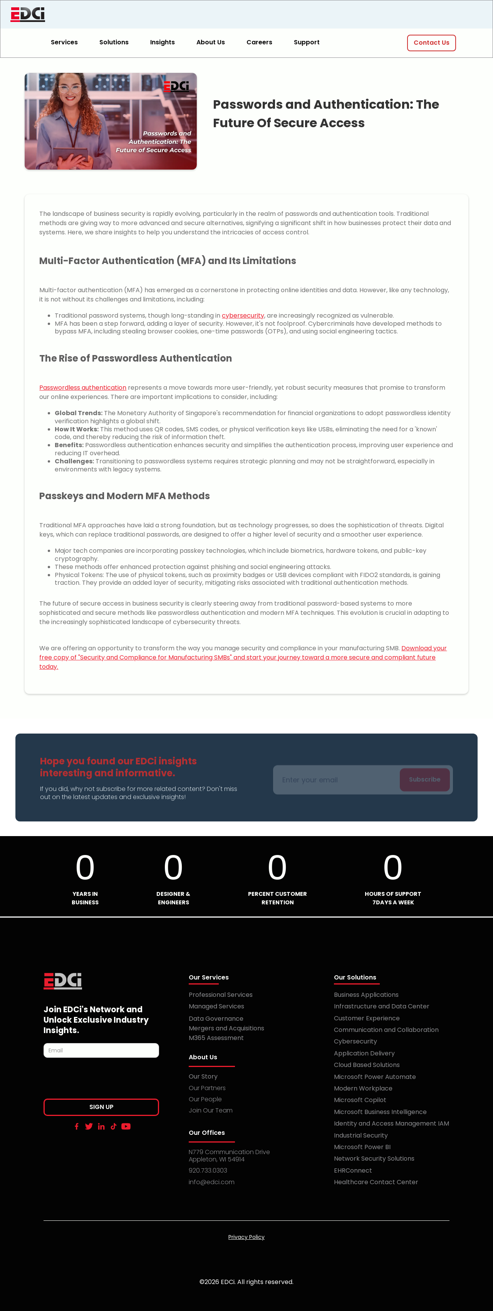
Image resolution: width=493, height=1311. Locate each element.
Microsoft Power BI (362, 1147)
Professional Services (221, 994)
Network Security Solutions (374, 1158)
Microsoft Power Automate (375, 1076)
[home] (68, 14)
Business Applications (366, 994)
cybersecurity (243, 315)
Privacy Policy (246, 1237)
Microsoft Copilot (360, 1100)
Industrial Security (361, 1135)
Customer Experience (367, 1018)
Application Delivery (364, 1053)
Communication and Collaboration (386, 1029)
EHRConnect (353, 1170)
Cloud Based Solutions (367, 1064)
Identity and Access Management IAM (391, 1123)
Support (307, 42)
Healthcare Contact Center (376, 1182)
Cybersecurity (355, 1041)
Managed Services (216, 1006)
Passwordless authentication (82, 387)
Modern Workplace (363, 1088)
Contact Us (431, 42)
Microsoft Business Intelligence (380, 1111)
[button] (69, 43)
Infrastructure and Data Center (381, 1006)
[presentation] (102, 1080)
